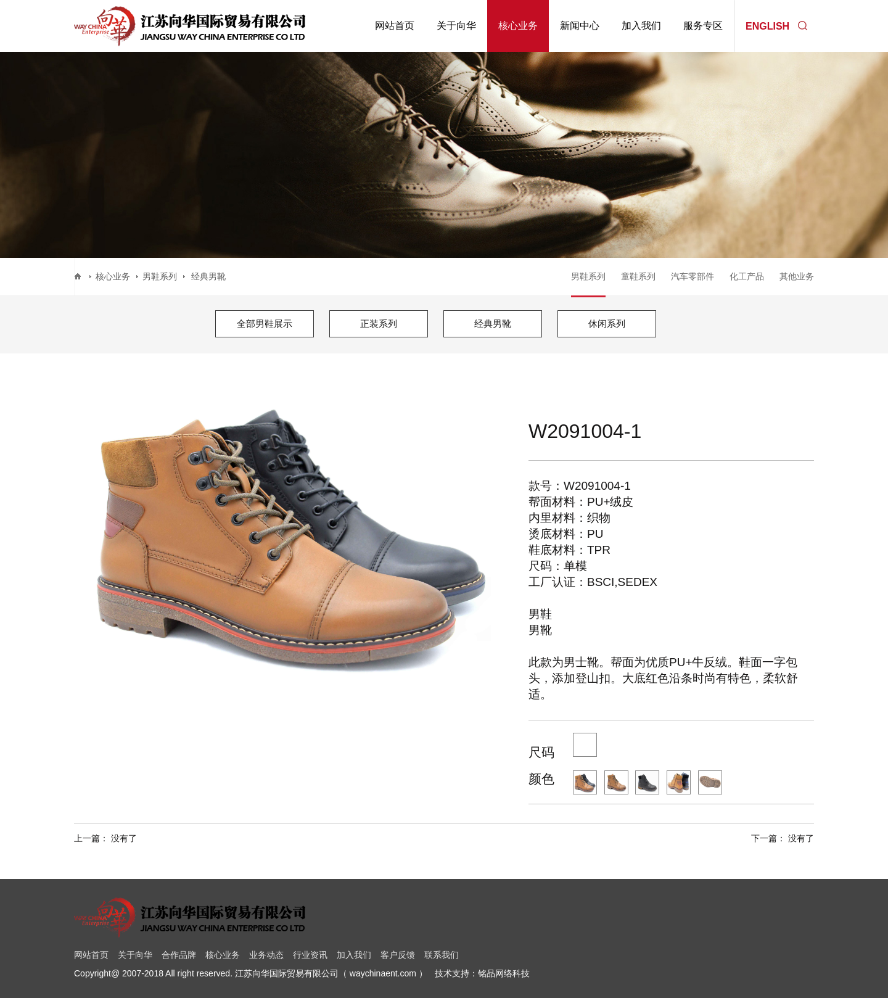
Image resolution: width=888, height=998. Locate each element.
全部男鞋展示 (264, 323)
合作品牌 (179, 955)
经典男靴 (492, 323)
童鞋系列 (638, 276)
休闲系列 (606, 323)
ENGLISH (767, 26)
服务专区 (703, 25)
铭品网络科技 (504, 973)
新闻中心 (579, 25)
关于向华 (456, 25)
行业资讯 (310, 955)
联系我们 (441, 955)
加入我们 (641, 25)
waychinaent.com (383, 973)
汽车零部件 (692, 276)
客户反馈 (397, 955)
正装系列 (378, 323)
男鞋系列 (159, 276)
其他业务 (796, 276)
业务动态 (266, 955)
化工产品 (747, 276)
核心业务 (518, 25)
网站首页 (394, 25)
